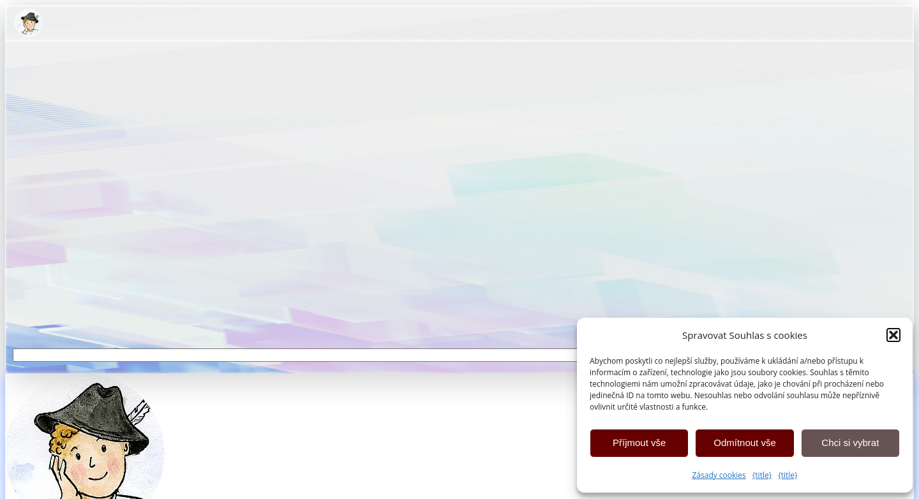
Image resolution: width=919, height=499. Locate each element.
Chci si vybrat (850, 442)
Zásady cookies (718, 475)
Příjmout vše (639, 442)
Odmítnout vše (745, 442)
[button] (893, 335)
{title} (762, 475)
